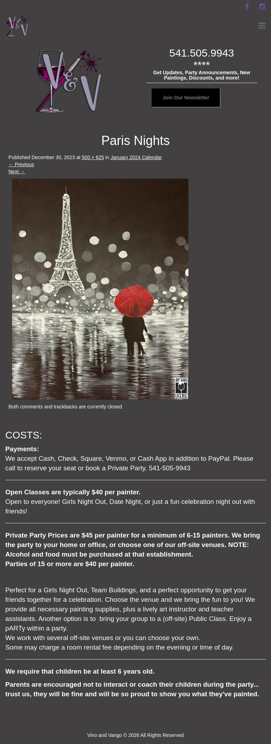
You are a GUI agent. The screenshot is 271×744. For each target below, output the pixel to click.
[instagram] (262, 6)
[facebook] (246, 6)
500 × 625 (93, 157)
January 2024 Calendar (136, 157)
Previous (21, 164)
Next (16, 171)
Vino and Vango (104, 735)
